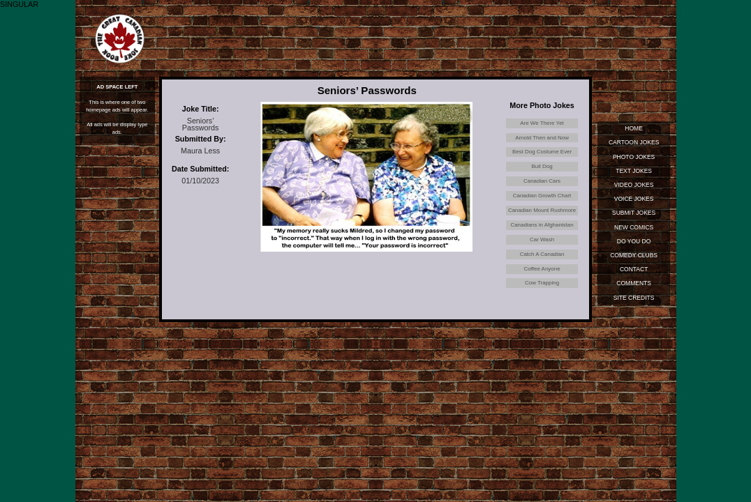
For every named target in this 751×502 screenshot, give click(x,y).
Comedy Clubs (634, 256)
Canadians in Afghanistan (542, 241)
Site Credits (634, 299)
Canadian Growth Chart (541, 202)
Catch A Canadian (542, 272)
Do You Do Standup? (634, 244)
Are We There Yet (542, 123)
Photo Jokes (634, 156)
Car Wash (542, 256)
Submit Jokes (634, 214)
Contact (634, 271)
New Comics (634, 228)
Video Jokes (633, 185)
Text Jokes (634, 171)
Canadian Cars (542, 186)
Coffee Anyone (541, 287)
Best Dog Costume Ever (542, 154)
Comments (633, 285)
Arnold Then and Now (542, 138)
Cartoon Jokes (633, 142)
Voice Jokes (633, 199)
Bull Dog (541, 170)
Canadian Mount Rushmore (542, 221)
